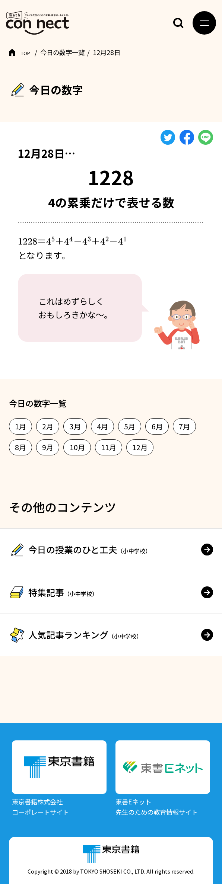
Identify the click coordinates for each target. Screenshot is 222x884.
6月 (157, 426)
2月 (47, 426)
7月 (184, 426)
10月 (77, 447)
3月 (75, 426)
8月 (20, 447)
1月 (20, 426)
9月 (47, 447)
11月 (108, 447)
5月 (129, 426)
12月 (140, 447)
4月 (102, 426)
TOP (27, 52)
